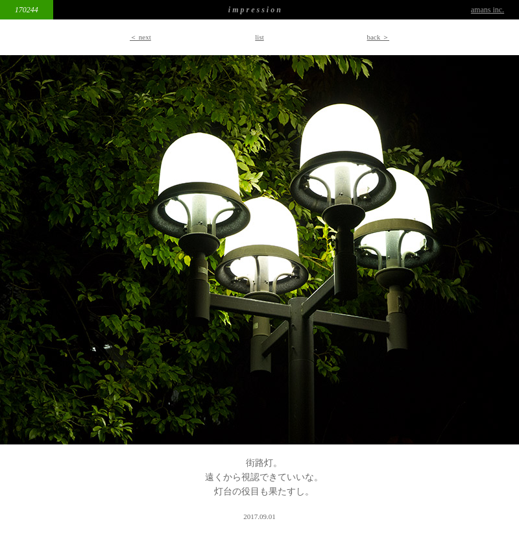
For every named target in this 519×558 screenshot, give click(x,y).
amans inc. (487, 9)
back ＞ (378, 37)
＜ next (140, 37)
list (259, 37)
